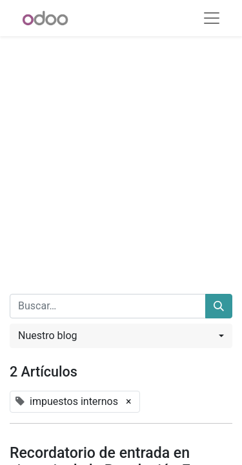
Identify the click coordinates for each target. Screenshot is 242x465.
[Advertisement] (121, 157)
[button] (121, 336)
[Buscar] (218, 306)
